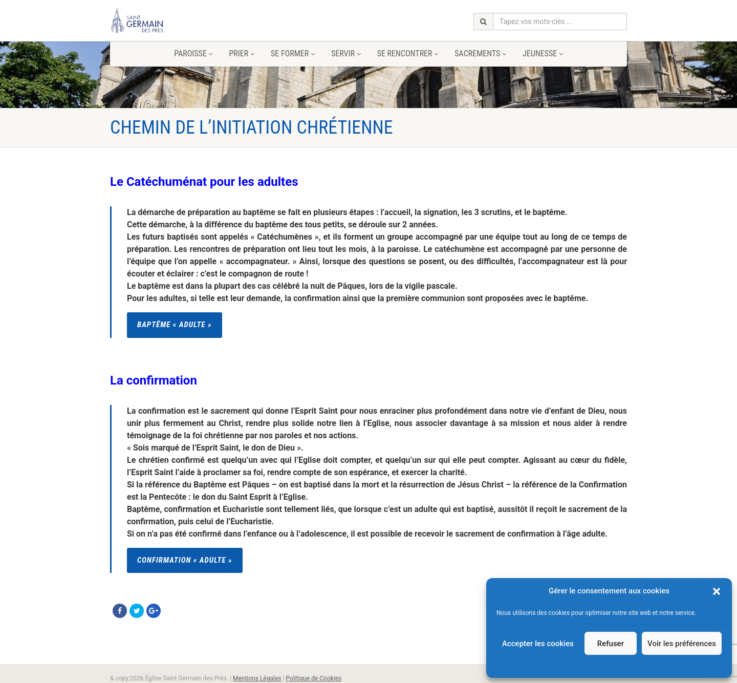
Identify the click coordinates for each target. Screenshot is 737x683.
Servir (346, 53)
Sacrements (480, 53)
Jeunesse (543, 53)
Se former (293, 53)
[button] (716, 591)
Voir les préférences (681, 643)
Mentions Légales (257, 678)
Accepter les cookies (538, 643)
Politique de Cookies (313, 678)
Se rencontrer (408, 53)
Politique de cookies (603, 665)
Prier (241, 53)
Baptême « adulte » (174, 324)
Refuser (610, 643)
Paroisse (193, 53)
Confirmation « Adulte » (184, 560)
